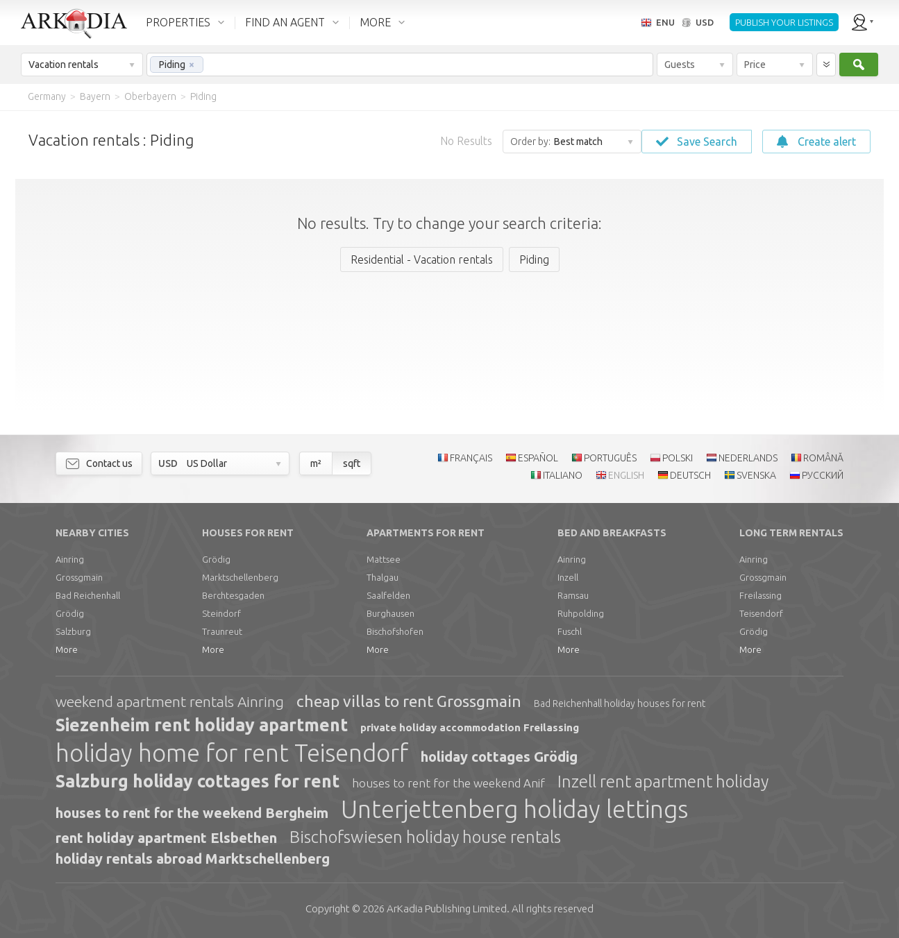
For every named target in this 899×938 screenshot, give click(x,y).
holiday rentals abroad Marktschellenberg (193, 859)
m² (315, 463)
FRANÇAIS (471, 457)
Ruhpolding (580, 613)
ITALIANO (562, 475)
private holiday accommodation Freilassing (469, 727)
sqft (351, 463)
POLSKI (677, 457)
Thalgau (382, 577)
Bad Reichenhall (88, 595)
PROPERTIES (178, 22)
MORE (375, 22)
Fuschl (569, 631)
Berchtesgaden (233, 595)
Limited (447, 908)
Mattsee (384, 559)
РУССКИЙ (822, 475)
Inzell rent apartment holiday (662, 781)
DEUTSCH (690, 475)
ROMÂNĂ (823, 457)
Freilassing (760, 595)
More (67, 649)
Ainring (70, 559)
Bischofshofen (395, 631)
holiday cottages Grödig (499, 757)
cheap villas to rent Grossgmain (408, 701)
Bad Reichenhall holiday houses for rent (619, 703)
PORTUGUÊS (610, 457)
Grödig (70, 613)
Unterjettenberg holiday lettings (514, 809)
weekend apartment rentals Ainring (170, 701)
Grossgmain (79, 577)
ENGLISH (626, 475)
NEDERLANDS (748, 457)
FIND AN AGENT (285, 22)
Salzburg (73, 631)
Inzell (567, 577)
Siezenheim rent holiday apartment (202, 725)
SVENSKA (756, 475)
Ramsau (573, 595)
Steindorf (221, 613)
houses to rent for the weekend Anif (448, 783)
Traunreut (222, 631)
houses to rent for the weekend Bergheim (192, 813)
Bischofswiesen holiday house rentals (425, 837)
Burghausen (390, 613)
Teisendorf (761, 613)
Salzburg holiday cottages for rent (197, 781)
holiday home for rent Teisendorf (232, 753)
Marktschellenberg (240, 577)
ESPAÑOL (538, 457)
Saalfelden (388, 595)
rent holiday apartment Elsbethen (166, 838)
